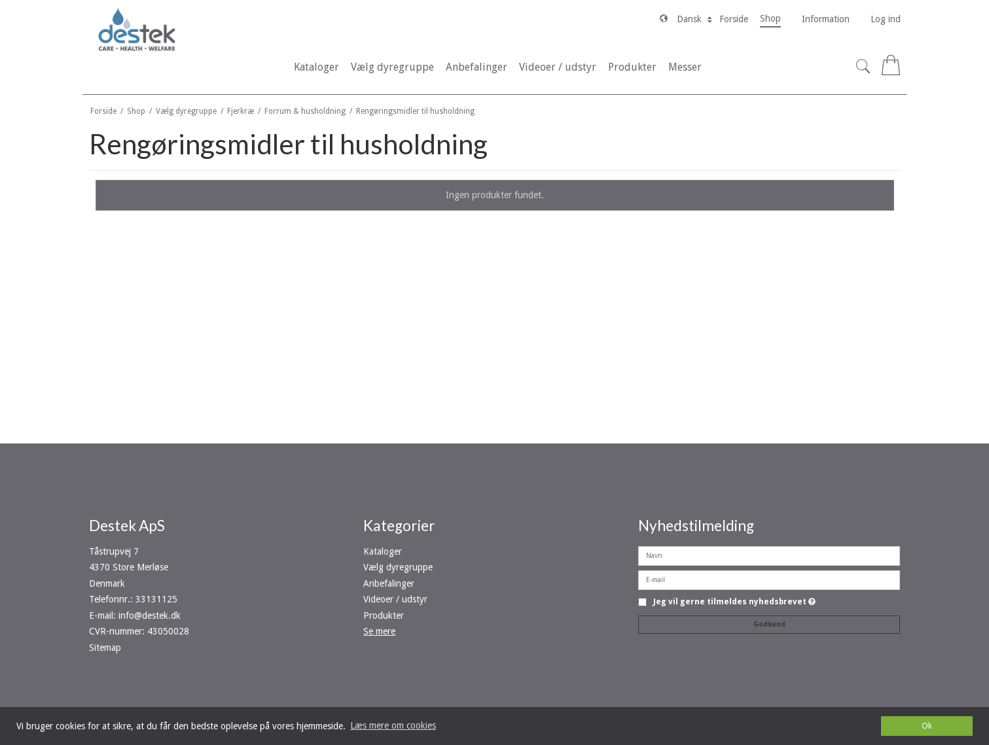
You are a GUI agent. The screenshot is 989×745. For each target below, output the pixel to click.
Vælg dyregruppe (398, 567)
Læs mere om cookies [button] (393, 725)
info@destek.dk (149, 615)
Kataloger (382, 551)
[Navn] (769, 555)
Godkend (769, 624)
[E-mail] (769, 579)
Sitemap (105, 647)
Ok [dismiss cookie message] (927, 726)
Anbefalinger (388, 583)
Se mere (379, 631)
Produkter (383, 615)
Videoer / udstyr (395, 599)
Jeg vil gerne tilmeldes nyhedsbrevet (734, 602)
